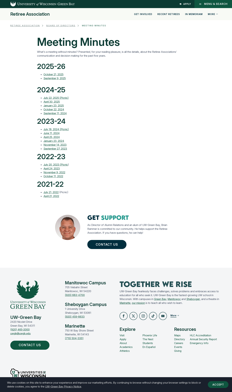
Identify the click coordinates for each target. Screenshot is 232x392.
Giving (177, 350)
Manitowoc (174, 299)
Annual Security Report (203, 339)
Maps (177, 335)
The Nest (147, 339)
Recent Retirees (168, 14)
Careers (178, 343)
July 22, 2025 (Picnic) (56, 97)
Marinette (125, 303)
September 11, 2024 (55, 113)
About (123, 343)
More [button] (213, 14)
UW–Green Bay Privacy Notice (63, 386)
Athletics (125, 350)
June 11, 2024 (52, 133)
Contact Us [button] (108, 244)
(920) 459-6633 (75, 316)
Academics (126, 347)
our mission (138, 303)
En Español (148, 347)
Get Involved (143, 14)
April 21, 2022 (51, 196)
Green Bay (160, 299)
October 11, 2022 (53, 176)
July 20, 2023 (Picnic (56, 164)
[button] (124, 316)
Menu (213, 3)
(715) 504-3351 (74, 338)
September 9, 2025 (55, 78)
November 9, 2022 (54, 172)
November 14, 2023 (55, 144)
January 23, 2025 (54, 105)
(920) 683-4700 (75, 295)
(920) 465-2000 (20, 329)
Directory (179, 339)
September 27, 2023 (55, 148)
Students (147, 343)
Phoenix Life (149, 335)
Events (178, 347)
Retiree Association (30, 14)
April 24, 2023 (52, 168)
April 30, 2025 (52, 101)
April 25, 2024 (52, 137)
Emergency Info (199, 343)
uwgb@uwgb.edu (20, 333)
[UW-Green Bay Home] (37, 4)
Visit (122, 335)
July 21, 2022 (51, 192)
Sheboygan (193, 299)
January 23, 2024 (54, 141)
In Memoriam (194, 14)
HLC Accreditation (200, 335)
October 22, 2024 (54, 109)
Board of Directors (60, 25)
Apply (185, 4)
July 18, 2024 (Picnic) (56, 129)
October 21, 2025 (53, 74)
